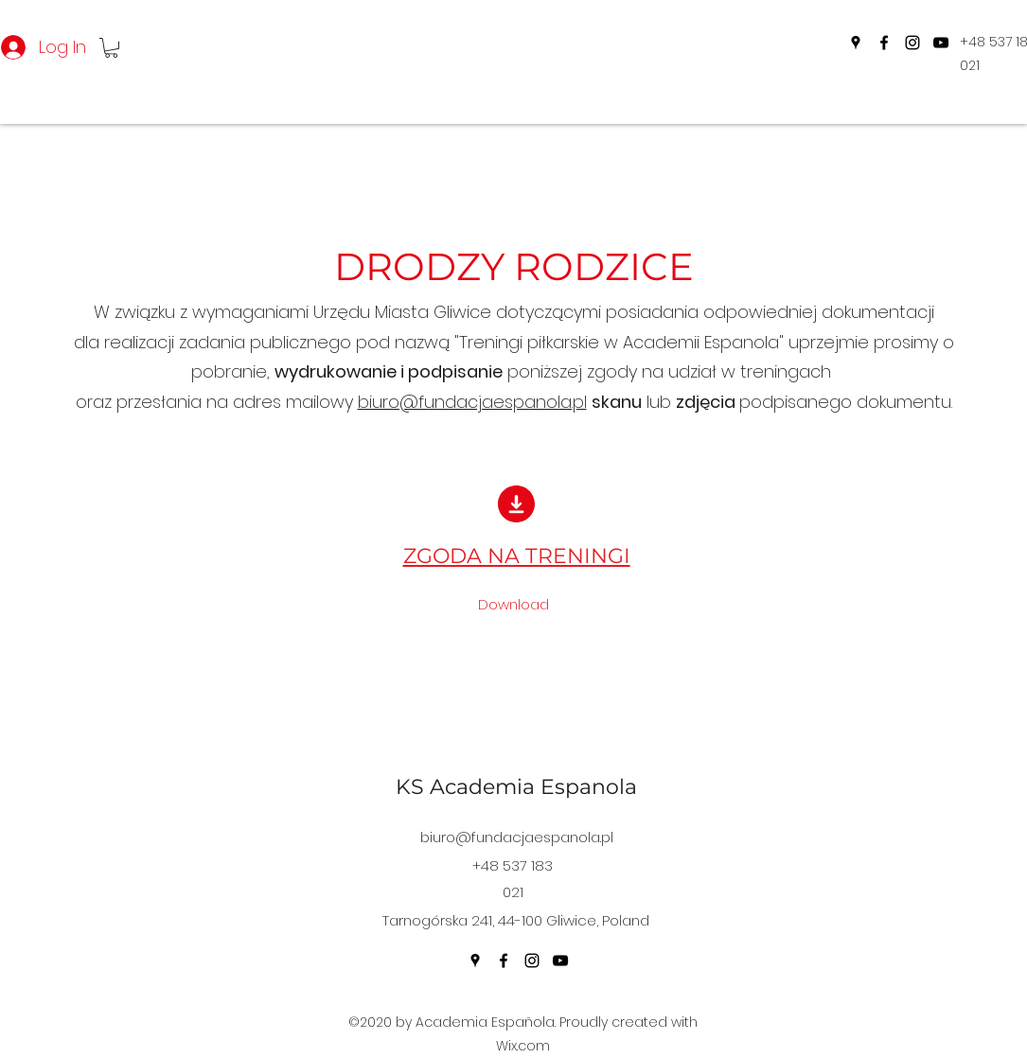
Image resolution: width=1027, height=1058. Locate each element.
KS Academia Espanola (516, 787)
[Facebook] (884, 42)
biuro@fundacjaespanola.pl (472, 402)
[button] (111, 48)
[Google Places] (855, 42)
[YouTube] (940, 42)
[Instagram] (912, 42)
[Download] (514, 605)
